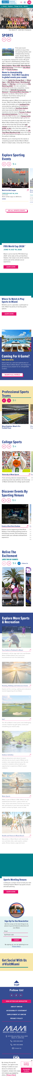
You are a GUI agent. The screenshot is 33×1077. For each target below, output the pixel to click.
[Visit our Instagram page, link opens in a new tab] (11, 995)
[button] (27, 406)
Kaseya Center (26, 116)
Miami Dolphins (7, 66)
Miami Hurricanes (7, 67)
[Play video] (13, 587)
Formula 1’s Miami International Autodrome (16, 113)
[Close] (32, 1060)
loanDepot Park (24, 104)
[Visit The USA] (16, 1057)
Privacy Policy (16, 946)
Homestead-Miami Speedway (19, 92)
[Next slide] (9, 164)
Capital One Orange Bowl (16, 80)
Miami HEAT (16, 66)
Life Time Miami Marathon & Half (16, 131)
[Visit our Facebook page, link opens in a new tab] (16, 995)
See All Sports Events (16, 211)
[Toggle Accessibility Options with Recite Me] (24, 2)
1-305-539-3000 (18, 1041)
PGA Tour (13, 84)
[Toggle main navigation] (29, 2)
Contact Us (17, 1048)
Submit (16, 940)
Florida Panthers (12, 69)
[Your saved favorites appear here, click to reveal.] (21, 2)
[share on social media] (9, 39)
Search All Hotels (12, 375)
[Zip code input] (15, 934)
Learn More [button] (10, 267)
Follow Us (25, 563)
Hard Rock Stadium (22, 108)
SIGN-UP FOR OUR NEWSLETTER (16, 1001)
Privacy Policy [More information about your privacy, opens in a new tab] (11, 1075)
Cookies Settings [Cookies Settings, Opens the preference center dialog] (26, 1064)
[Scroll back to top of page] (16, 983)
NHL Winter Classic (13, 82)
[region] (16, 1068)
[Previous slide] (4, 164)
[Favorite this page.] (4, 39)
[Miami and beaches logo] (16, 1028)
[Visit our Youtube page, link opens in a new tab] (21, 995)
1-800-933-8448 (18, 1044)
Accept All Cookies (26, 1070)
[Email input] (15, 931)
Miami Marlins (25, 66)
